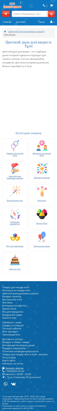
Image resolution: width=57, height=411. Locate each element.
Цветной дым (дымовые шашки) (26, 31)
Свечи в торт (9, 317)
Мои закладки (10, 331)
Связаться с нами (11, 322)
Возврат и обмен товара (15, 342)
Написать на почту (12, 363)
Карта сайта (8, 360)
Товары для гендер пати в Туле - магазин (25, 354)
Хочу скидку (9, 357)
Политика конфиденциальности (20, 351)
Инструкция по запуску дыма (18, 345)
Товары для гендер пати (15, 287)
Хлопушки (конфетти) (14, 305)
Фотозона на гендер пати (16, 290)
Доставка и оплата (12, 339)
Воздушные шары (12, 314)
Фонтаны (7, 302)
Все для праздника (12, 311)
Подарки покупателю (14, 348)
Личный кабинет (11, 328)
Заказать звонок (14, 368)
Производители (11, 334)
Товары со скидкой (13, 325)
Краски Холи (9, 308)
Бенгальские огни (12, 299)
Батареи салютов (11, 296)
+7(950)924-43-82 (13, 371)
